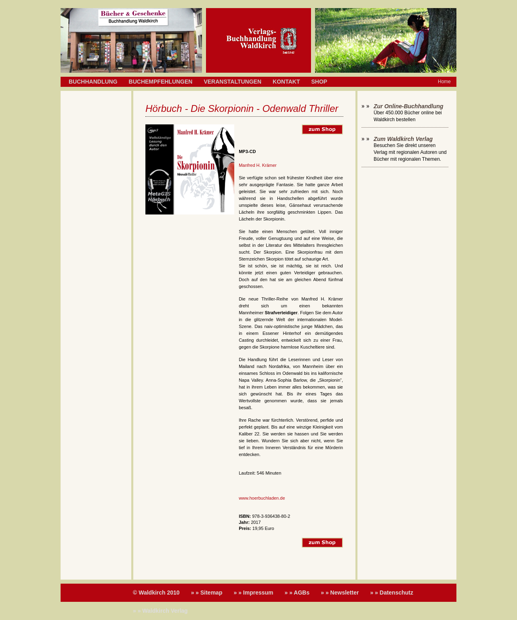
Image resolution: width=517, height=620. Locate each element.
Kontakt (286, 81)
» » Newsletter (340, 592)
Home (444, 81)
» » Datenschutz (391, 592)
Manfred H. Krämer (258, 165)
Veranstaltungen (232, 81)
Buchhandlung (93, 81)
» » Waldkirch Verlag (160, 610)
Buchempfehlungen (161, 81)
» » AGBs (297, 592)
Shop (319, 81)
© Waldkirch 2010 (156, 592)
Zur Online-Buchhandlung (408, 106)
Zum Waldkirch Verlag (403, 139)
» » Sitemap (207, 592)
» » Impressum (253, 592)
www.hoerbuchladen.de (262, 498)
